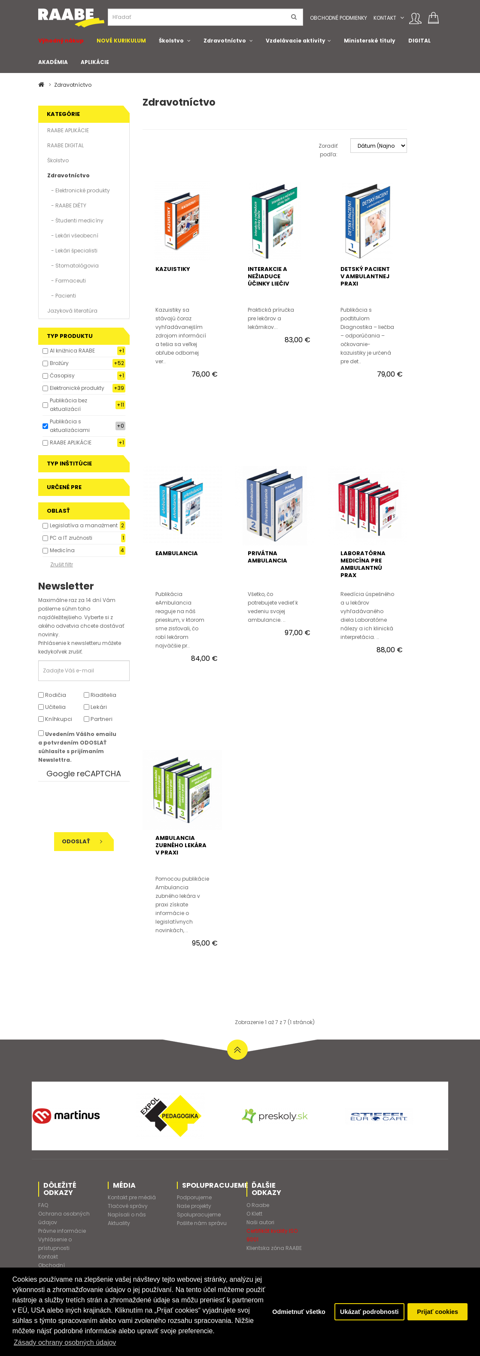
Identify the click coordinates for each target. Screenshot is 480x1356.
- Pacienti (61, 295)
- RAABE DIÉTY (66, 205)
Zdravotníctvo (225, 40)
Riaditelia (100, 695)
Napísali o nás (127, 1214)
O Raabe (257, 1205)
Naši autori (260, 1222)
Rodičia (52, 695)
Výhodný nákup (61, 40)
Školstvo (171, 40)
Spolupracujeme (199, 1214)
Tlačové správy (128, 1206)
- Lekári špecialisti (72, 250)
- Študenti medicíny (75, 220)
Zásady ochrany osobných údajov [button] (65, 1342)
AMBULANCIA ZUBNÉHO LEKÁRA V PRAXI (181, 845)
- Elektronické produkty (78, 190)
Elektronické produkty (77, 388)
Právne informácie (62, 1230)
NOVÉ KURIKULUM (121, 40)
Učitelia (52, 707)
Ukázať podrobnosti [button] (369, 1311)
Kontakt (385, 17)
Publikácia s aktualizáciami (70, 426)
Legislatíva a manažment (84, 525)
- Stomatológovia (73, 265)
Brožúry (59, 363)
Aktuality (119, 1223)
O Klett (254, 1213)
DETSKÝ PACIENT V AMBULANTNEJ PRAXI (365, 276)
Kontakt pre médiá (132, 1197)
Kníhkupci (55, 719)
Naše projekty (194, 1206)
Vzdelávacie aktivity (295, 40)
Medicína (62, 550)
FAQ (43, 1205)
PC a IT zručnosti (71, 537)
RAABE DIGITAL (65, 145)
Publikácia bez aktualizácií (68, 405)
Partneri (98, 719)
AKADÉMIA (53, 62)
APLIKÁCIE (95, 62)
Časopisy (62, 375)
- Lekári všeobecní (72, 235)
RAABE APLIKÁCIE (68, 130)
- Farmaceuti (66, 280)
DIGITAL (419, 40)
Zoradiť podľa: (328, 150)
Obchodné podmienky (338, 17)
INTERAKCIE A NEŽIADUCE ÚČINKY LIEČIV (268, 276)
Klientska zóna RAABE (274, 1248)
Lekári (95, 707)
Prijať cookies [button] (437, 1311)
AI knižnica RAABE (72, 350)
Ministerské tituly (369, 40)
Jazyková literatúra (72, 310)
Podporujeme (194, 1197)
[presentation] (97, 807)
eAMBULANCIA (176, 553)
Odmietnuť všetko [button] (298, 1311)
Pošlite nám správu (202, 1223)
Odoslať (82, 841)
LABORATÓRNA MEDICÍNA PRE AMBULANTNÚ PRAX (363, 564)
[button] (402, 17)
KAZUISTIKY (172, 269)
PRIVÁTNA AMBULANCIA (267, 557)
